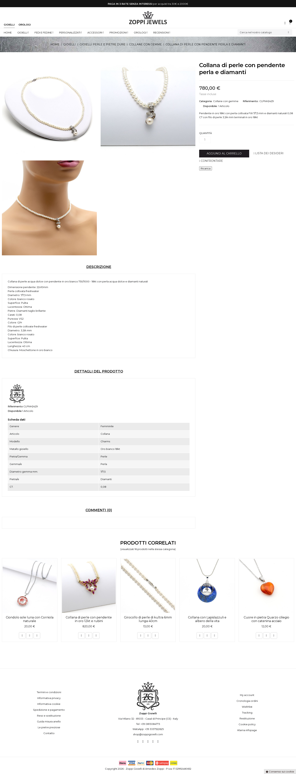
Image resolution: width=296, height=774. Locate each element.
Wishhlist (247, 706)
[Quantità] (204, 139)
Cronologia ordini (247, 700)
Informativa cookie (48, 703)
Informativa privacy (49, 698)
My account (247, 695)
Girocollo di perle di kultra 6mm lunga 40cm (148, 619)
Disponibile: (210, 106)
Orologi (24, 24)
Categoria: (205, 101)
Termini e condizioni (49, 692)
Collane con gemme (225, 101)
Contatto (49, 733)
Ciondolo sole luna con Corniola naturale (29, 619)
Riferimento (15, 406)
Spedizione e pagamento (49, 709)
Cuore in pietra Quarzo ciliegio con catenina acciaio (266, 619)
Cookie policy (247, 724)
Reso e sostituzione (49, 715)
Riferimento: (250, 101)
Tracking (247, 712)
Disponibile (15, 410)
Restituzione (247, 718)
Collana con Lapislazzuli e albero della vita (207, 619)
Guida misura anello (49, 721)
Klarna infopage (247, 730)
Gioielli (9, 24)
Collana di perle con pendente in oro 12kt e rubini (89, 619)
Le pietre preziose (49, 727)
